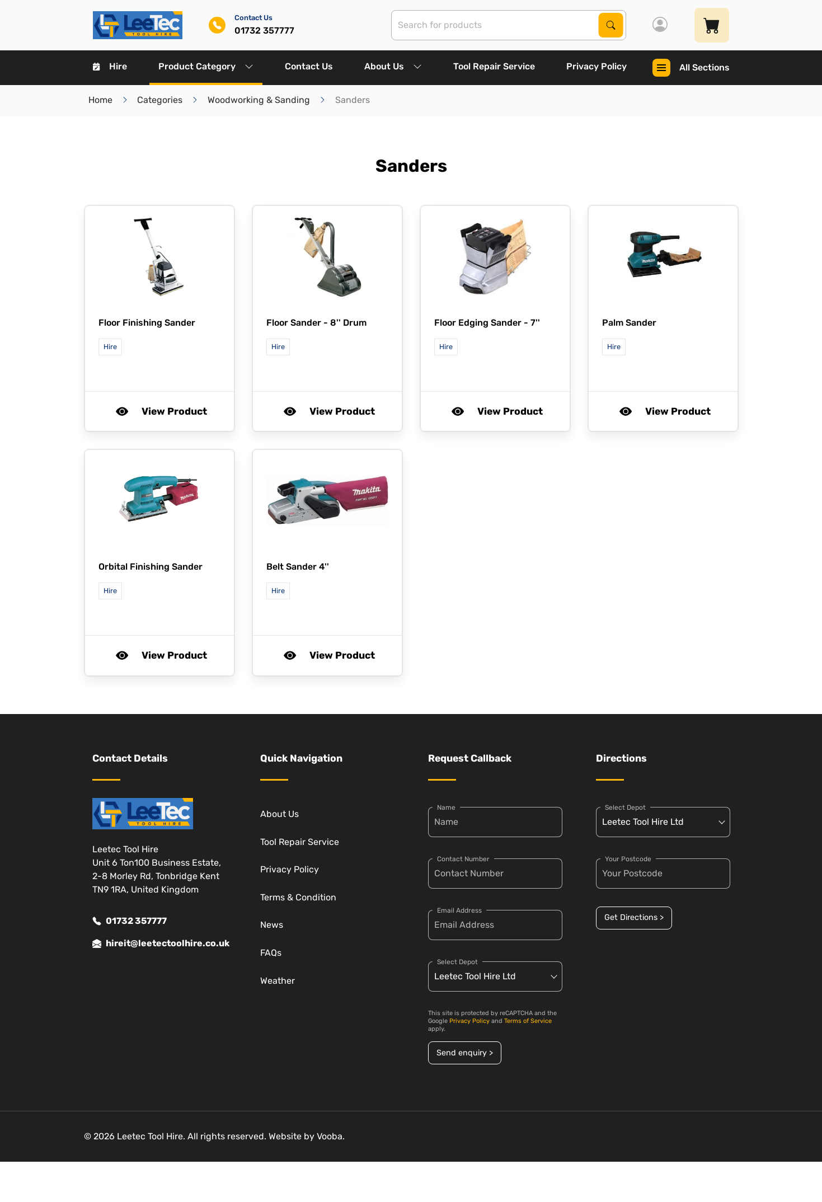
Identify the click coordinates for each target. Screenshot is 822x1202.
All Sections (691, 68)
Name (446, 807)
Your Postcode (628, 859)
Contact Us (309, 66)
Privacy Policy (596, 66)
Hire (110, 66)
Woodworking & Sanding (259, 100)
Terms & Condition (298, 897)
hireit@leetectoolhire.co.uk (159, 943)
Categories (159, 100)
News (271, 924)
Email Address (459, 910)
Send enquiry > (464, 1053)
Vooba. (331, 1136)
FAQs (270, 952)
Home (100, 100)
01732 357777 (129, 921)
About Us (393, 66)
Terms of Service (528, 1021)
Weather (277, 980)
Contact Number (463, 859)
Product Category (205, 66)
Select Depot (457, 962)
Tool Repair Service (494, 66)
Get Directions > (634, 917)
